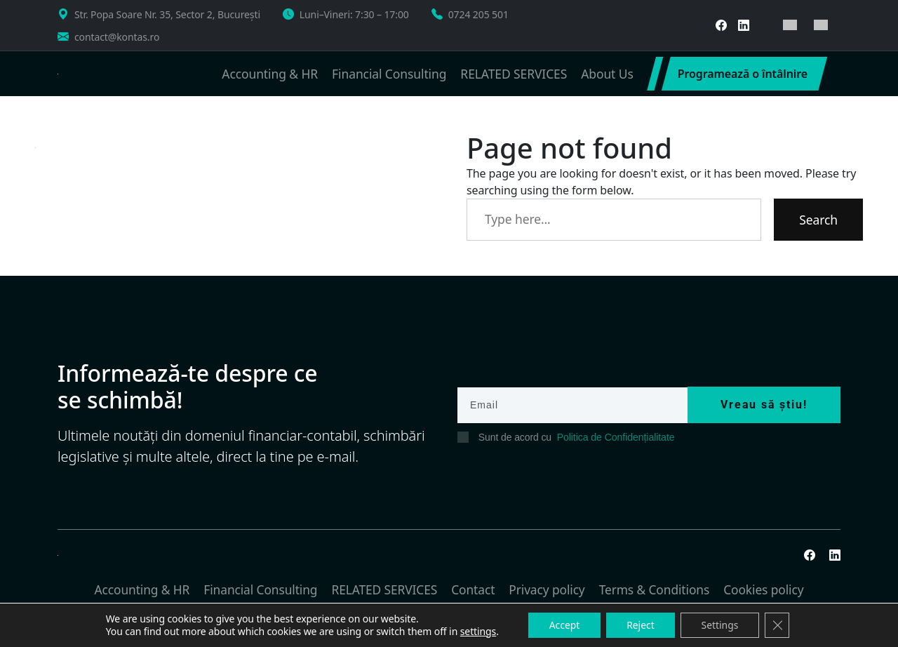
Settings (720, 625)
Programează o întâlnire (742, 73)
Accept (563, 625)
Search (818, 219)
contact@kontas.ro (116, 37)
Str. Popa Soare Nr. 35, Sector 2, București (167, 14)
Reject (640, 625)
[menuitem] (790, 25)
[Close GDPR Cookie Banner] (778, 625)
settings (476, 631)
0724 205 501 (478, 14)
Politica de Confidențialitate (615, 437)
